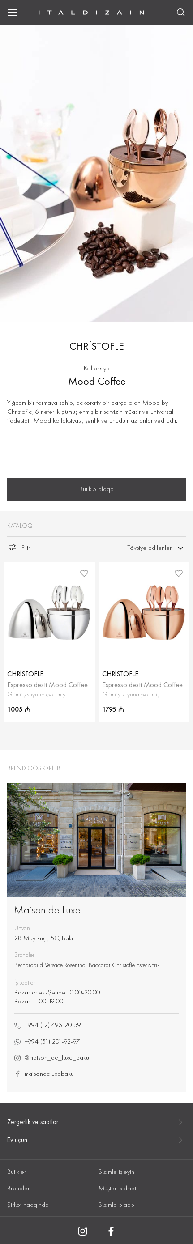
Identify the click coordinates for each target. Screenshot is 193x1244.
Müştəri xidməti (118, 1188)
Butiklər (16, 1171)
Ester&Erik (148, 965)
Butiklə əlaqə (96, 488)
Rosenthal (75, 965)
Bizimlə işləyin (116, 1171)
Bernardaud (28, 965)
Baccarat (99, 965)
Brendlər (18, 1188)
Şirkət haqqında (28, 1204)
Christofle (123, 965)
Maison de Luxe (47, 910)
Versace (54, 965)
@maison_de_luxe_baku (51, 1057)
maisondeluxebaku (44, 1074)
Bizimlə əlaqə (116, 1204)
